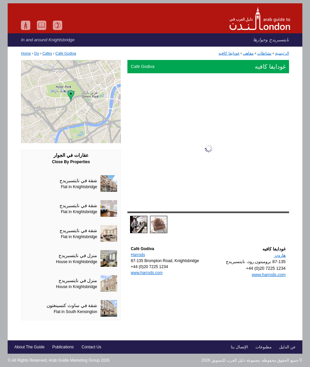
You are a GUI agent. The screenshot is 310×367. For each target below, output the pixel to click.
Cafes (47, 53)
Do (36, 53)
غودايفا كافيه (229, 53)
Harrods (138, 254)
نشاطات (264, 53)
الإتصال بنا (239, 347)
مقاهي (248, 53)
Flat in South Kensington (75, 311)
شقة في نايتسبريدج (78, 180)
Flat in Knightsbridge (79, 186)
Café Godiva (66, 53)
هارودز (280, 255)
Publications (63, 347)
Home (26, 53)
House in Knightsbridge (76, 261)
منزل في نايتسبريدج (78, 255)
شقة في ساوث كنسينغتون (72, 305)
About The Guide (29, 347)
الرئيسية (282, 53)
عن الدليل (287, 347)
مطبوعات (263, 347)
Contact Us (91, 347)
